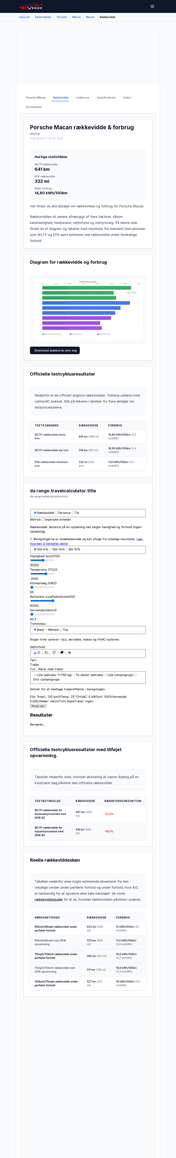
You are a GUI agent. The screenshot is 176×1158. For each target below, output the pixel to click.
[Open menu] (153, 6)
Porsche (62, 17)
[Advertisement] (88, 55)
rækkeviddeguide (49, 899)
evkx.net (24, 17)
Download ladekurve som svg (55, 350)
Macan (76, 17)
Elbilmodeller (43, 17)
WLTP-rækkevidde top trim (52, 450)
